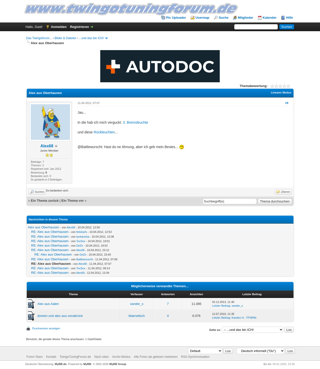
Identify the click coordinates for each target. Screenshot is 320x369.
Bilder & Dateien (65, 38)
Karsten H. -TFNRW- (244, 317)
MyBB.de (60, 364)
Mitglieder (245, 17)
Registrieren (79, 27)
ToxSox (80, 241)
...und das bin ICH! (91, 38)
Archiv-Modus (121, 357)
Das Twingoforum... (39, 38)
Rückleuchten (104, 132)
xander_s (136, 304)
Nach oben (101, 357)
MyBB (87, 364)
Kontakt (51, 357)
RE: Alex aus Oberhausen (50, 232)
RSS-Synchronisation (195, 357)
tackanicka (82, 236)
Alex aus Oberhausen (43, 227)
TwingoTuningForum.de (75, 357)
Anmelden (58, 27)
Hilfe (289, 17)
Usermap (203, 17)
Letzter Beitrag (221, 305)
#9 (286, 102)
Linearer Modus (281, 92)
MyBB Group (118, 364)
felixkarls (81, 231)
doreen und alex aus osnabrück (60, 316)
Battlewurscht (84, 259)
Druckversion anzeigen (46, 328)
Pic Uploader (176, 17)
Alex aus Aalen (48, 304)
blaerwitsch (136, 316)
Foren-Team (34, 357)
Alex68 (47, 146)
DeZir (79, 245)
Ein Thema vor (72, 200)
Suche (223, 17)
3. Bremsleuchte (135, 122)
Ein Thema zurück (44, 200)
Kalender (270, 17)
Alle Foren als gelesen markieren (156, 357)
